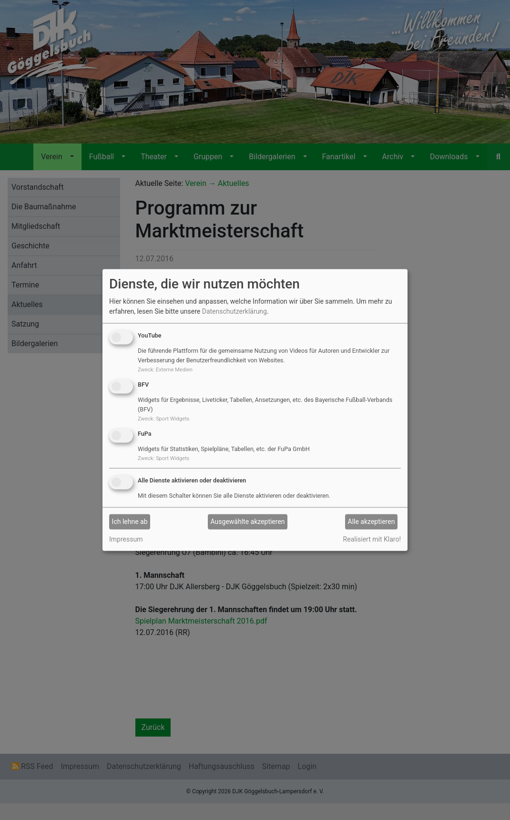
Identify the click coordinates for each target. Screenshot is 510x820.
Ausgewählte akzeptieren (248, 521)
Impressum (126, 539)
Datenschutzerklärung (234, 311)
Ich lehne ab (130, 521)
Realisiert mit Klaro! (372, 539)
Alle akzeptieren (371, 521)
